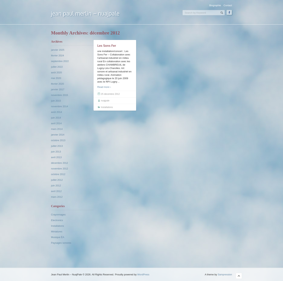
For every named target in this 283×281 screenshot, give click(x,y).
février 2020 (57, 83)
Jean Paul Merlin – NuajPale (85, 13)
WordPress (143, 274)
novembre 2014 (59, 106)
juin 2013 (56, 151)
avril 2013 (56, 157)
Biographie (215, 5)
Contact (228, 5)
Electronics (57, 220)
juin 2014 (56, 117)
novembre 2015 (59, 95)
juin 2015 (56, 100)
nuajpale (105, 100)
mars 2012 (57, 196)
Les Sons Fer (106, 45)
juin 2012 (56, 185)
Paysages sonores (61, 242)
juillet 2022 (57, 66)
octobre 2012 (58, 174)
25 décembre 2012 (110, 94)
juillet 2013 (57, 146)
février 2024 (57, 55)
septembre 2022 (60, 61)
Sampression (225, 274)
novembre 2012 (59, 168)
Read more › (104, 87)
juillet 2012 (57, 179)
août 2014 (56, 112)
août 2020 (56, 72)
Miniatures (56, 231)
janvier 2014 (57, 134)
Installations (57, 225)
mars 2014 (57, 129)
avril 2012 (56, 191)
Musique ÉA (57, 237)
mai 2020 (56, 78)
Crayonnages (58, 214)
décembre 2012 (59, 163)
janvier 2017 (57, 89)
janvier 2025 (57, 49)
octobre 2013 (58, 140)
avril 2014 (56, 123)
